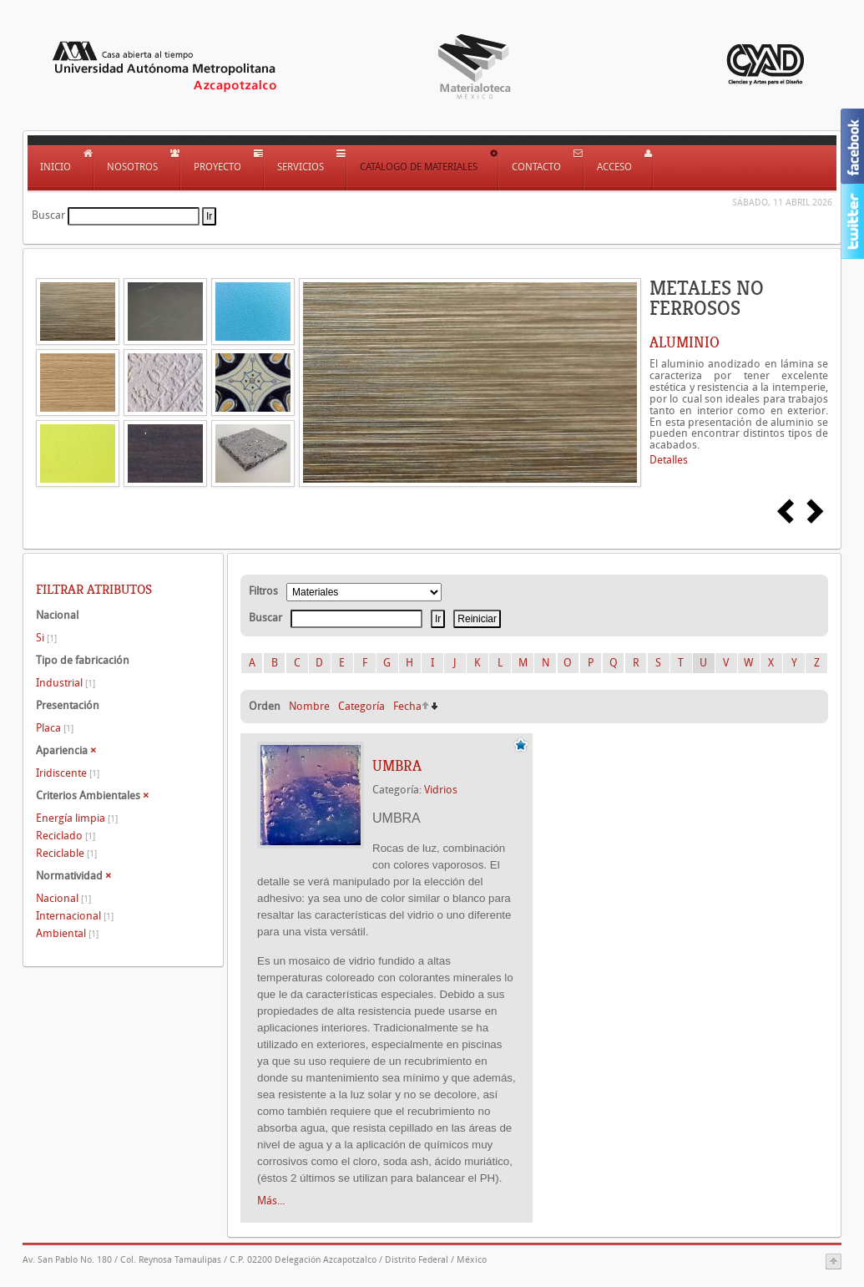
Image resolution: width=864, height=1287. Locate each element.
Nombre (309, 706)
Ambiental (67, 933)
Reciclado (65, 835)
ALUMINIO (684, 342)
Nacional (63, 898)
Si (46, 637)
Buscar (48, 215)
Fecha (407, 706)
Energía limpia (77, 818)
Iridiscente (67, 773)
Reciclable (66, 853)
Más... (271, 1200)
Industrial (65, 682)
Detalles (668, 459)
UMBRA (397, 766)
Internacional (75, 916)
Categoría (361, 706)
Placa (54, 728)
